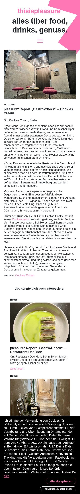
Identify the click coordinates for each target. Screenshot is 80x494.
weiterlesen (17, 368)
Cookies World (21, 219)
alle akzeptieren (60, 481)
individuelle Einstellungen (58, 489)
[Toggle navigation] (40, 41)
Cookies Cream (24, 275)
